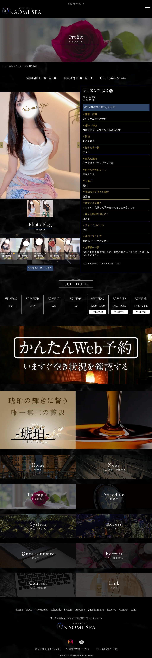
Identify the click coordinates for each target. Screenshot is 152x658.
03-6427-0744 (116, 78)
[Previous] (1, 145)
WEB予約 (97, 311)
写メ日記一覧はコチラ (40, 268)
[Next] (78, 145)
